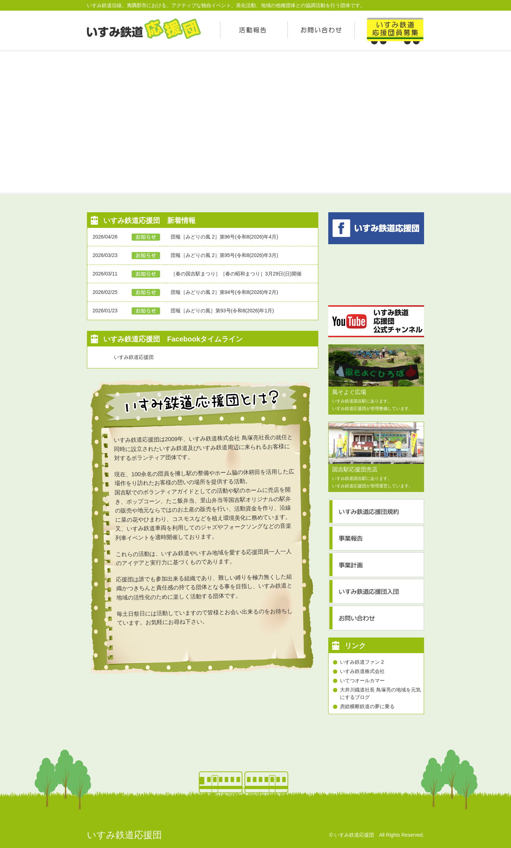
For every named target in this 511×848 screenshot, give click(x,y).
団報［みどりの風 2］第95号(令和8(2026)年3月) (224, 255)
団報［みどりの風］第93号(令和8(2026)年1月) (222, 310)
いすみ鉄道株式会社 (362, 671)
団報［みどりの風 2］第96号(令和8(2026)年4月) (224, 237)
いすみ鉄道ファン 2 (362, 662)
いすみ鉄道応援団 (134, 357)
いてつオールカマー (362, 680)
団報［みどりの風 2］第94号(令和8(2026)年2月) (224, 292)
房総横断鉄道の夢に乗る (367, 706)
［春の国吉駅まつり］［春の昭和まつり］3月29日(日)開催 (236, 274)
